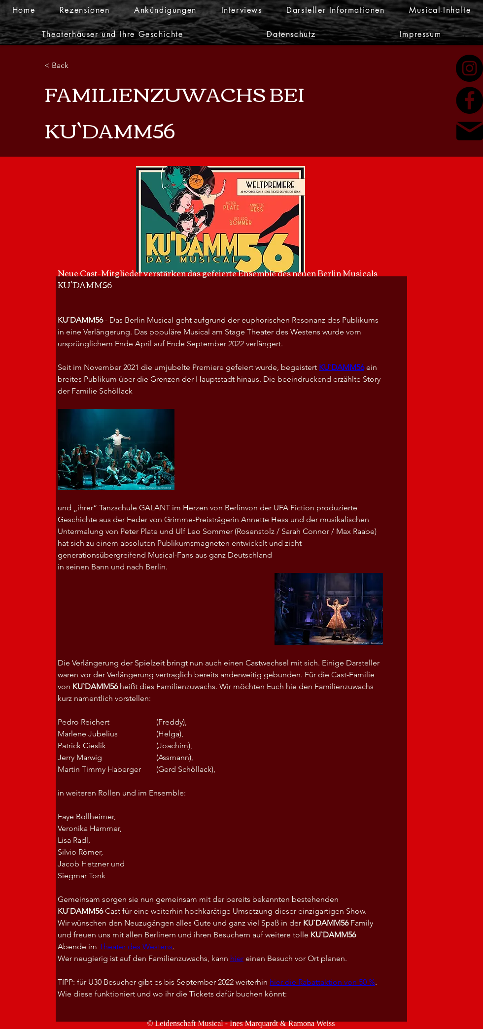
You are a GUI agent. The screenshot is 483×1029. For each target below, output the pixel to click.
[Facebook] (469, 100)
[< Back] (76, 65)
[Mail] (469, 131)
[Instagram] (469, 68)
